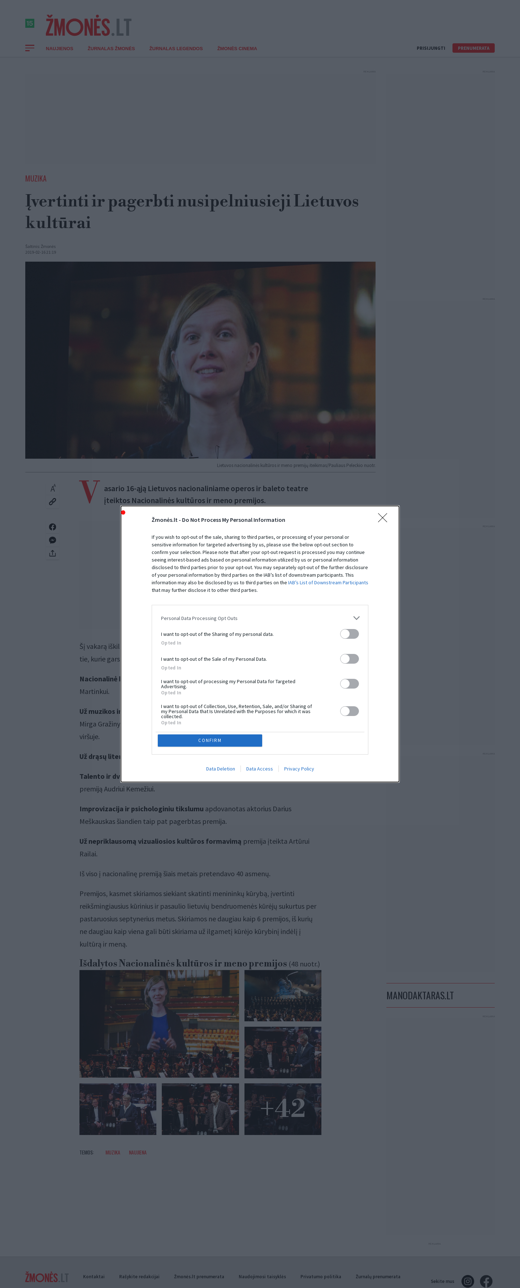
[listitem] (260, 618)
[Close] (385, 520)
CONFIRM (210, 740)
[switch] (349, 634)
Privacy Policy (299, 769)
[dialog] (260, 644)
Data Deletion (220, 769)
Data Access (259, 769)
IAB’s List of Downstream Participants (328, 582)
